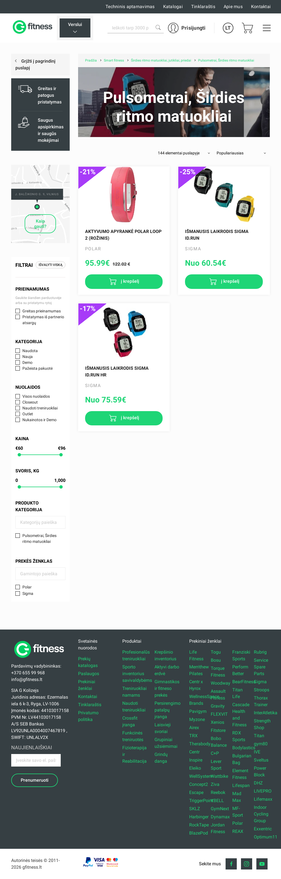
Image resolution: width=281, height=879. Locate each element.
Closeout (30, 402)
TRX (193, 735)
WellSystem (200, 776)
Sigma (27, 593)
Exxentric (263, 828)
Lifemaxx (263, 799)
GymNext (220, 808)
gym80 (261, 743)
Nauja (27, 356)
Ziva (215, 784)
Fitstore (218, 730)
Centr (194, 752)
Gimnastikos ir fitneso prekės (166, 688)
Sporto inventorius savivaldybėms (137, 673)
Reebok (218, 792)
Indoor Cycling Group (261, 814)
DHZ (258, 783)
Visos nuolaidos (36, 396)
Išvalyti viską (50, 265)
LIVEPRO (262, 791)
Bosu (216, 660)
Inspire (195, 760)
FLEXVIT (219, 714)
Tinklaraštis (203, 6)
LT (228, 28)
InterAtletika (265, 712)
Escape (196, 792)
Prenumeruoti (34, 780)
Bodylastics (243, 747)
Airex (194, 727)
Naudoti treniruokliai (40, 408)
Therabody (199, 743)
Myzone (197, 719)
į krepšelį (129, 281)
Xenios (217, 722)
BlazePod (198, 833)
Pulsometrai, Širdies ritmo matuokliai (39, 538)
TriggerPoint (201, 800)
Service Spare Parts (261, 667)
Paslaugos (88, 673)
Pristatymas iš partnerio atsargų (43, 320)
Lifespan (241, 785)
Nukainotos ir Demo (39, 420)
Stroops (261, 689)
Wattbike (219, 776)
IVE (257, 752)
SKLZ (194, 808)
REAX (237, 831)
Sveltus (261, 760)
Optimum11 (265, 837)
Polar (27, 587)
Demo (27, 362)
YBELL (217, 800)
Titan (259, 735)
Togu (216, 652)
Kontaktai (261, 6)
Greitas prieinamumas (41, 311)
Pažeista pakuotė (37, 368)
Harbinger (199, 816)
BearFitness (244, 681)
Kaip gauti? (40, 223)
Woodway (220, 683)
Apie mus (233, 6)
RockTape (199, 825)
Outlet (27, 414)
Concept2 (198, 784)
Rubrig (260, 652)
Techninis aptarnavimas (130, 6)
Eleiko (195, 768)
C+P (215, 753)
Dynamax (220, 816)
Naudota (30, 350)
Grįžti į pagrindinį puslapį (35, 64)
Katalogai (173, 6)
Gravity (218, 706)
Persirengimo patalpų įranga (167, 710)
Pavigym (198, 711)
